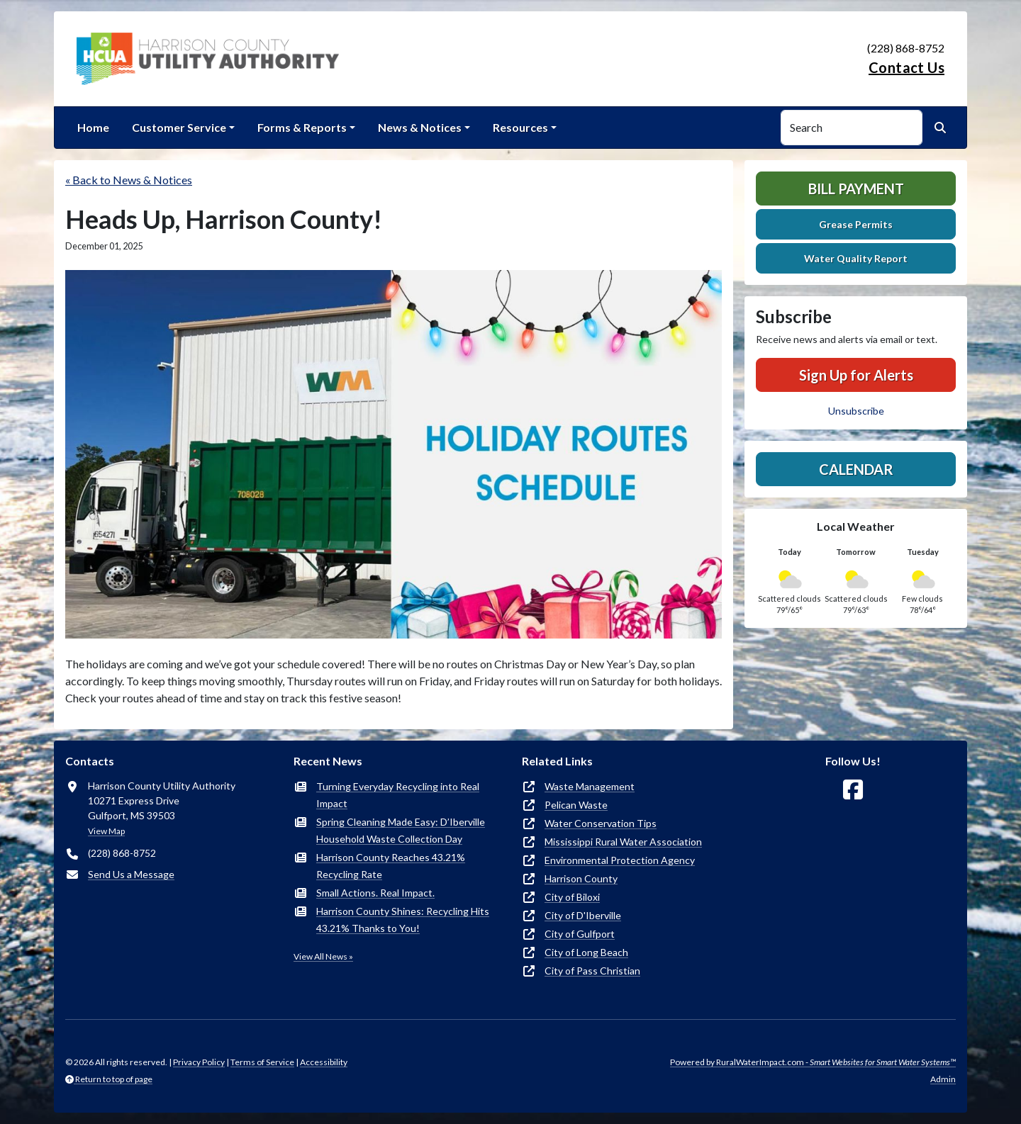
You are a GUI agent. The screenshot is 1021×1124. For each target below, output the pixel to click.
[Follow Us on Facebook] (853, 790)
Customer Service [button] (179, 127)
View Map (106, 831)
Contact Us (906, 67)
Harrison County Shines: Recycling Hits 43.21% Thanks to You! (402, 919)
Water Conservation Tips (601, 823)
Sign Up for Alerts (856, 374)
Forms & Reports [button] (302, 127)
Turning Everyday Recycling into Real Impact (397, 794)
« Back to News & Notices (128, 179)
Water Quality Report (856, 258)
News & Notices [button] (420, 127)
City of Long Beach (586, 952)
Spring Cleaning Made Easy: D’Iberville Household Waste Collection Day (400, 830)
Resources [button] (520, 127)
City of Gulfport (580, 934)
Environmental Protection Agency (620, 860)
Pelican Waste (576, 805)
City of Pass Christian (592, 971)
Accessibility (323, 1062)
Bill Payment (856, 188)
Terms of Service (262, 1062)
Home (93, 127)
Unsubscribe (856, 411)
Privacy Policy (199, 1062)
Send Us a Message (131, 874)
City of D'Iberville (583, 915)
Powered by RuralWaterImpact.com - (813, 1062)
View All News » (323, 956)
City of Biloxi (572, 897)
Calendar (856, 469)
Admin (943, 1079)
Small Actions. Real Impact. (375, 893)
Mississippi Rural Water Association (623, 842)
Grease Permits (856, 224)
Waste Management (590, 786)
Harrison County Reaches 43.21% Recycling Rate (390, 865)
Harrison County (581, 878)
